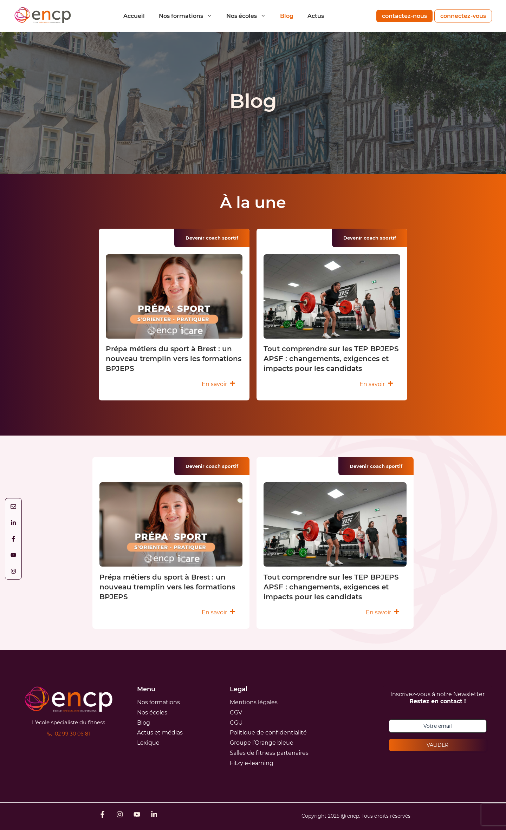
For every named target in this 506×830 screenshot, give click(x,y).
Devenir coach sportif (212, 238)
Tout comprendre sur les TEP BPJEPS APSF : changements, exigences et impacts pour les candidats (331, 359)
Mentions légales (254, 702)
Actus (315, 16)
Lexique (148, 742)
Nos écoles (249, 16)
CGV (236, 712)
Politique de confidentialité (268, 732)
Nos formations (189, 16)
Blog (286, 16)
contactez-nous (404, 16)
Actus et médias (160, 732)
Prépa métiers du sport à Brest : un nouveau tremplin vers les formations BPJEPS (173, 359)
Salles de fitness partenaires (269, 753)
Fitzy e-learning (251, 763)
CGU (236, 722)
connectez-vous (463, 16)
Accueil (134, 16)
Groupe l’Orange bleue (261, 742)
